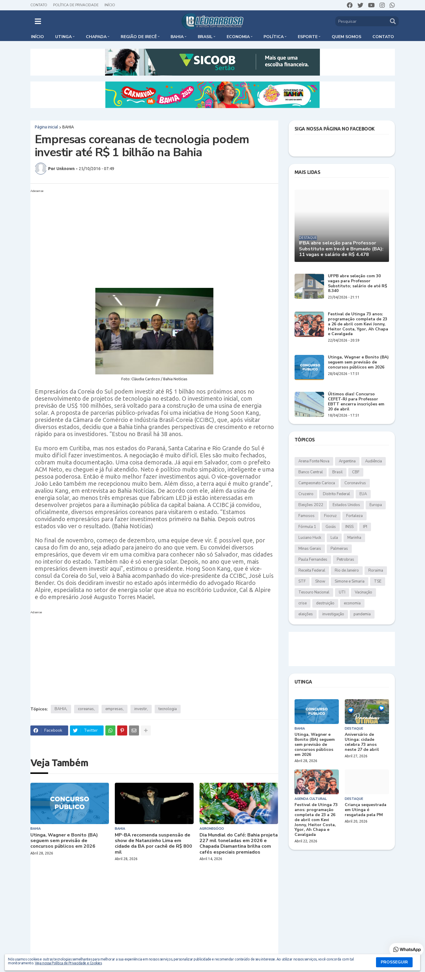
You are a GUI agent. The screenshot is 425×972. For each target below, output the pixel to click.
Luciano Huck (309, 537)
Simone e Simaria (349, 581)
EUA (363, 494)
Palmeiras (339, 548)
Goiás (331, 526)
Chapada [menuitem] (96, 37)
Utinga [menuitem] (63, 37)
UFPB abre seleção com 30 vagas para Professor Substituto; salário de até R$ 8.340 (357, 283)
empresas (114, 709)
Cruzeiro (305, 494)
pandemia (362, 614)
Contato (38, 5)
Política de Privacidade (76, 5)
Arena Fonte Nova (313, 461)
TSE (377, 581)
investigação (333, 614)
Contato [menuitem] (383, 37)
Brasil (337, 472)
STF (302, 581)
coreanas (86, 709)
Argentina (347, 461)
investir (140, 709)
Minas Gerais (309, 548)
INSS (349, 526)
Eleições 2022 (310, 505)
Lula (334, 537)
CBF (355, 472)
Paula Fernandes (312, 559)
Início (109, 5)
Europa (376, 505)
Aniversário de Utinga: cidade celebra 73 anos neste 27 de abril (362, 742)
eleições (305, 614)
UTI (342, 592)
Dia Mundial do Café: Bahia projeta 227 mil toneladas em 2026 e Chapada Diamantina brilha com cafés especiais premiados (239, 843)
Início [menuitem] (37, 37)
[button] (37, 21)
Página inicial (46, 127)
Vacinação (363, 592)
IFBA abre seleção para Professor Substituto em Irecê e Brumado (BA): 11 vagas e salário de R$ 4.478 (341, 248)
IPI (365, 526)
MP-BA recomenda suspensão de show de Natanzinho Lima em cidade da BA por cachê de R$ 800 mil (153, 843)
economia (352, 603)
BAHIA (68, 127)
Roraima (375, 570)
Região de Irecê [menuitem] (139, 37)
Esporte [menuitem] (308, 37)
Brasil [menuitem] (205, 37)
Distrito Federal (336, 494)
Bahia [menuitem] (177, 37)
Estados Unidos (346, 505)
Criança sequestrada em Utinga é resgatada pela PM (365, 810)
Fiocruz (330, 515)
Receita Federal (311, 570)
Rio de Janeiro (347, 570)
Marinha (354, 537)
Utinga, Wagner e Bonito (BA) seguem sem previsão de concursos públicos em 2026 (64, 840)
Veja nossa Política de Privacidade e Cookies (68, 963)
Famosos (306, 515)
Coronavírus (355, 483)
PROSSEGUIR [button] (394, 962)
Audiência (373, 461)
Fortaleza (354, 515)
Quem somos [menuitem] (346, 37)
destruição (325, 603)
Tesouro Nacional (313, 592)
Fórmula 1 (307, 526)
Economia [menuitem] (238, 37)
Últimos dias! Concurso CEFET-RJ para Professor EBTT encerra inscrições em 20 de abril (356, 402)
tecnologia (167, 709)
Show (320, 581)
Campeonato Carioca (316, 483)
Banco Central (310, 472)
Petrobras (345, 559)
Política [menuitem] (274, 37)
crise (302, 603)
